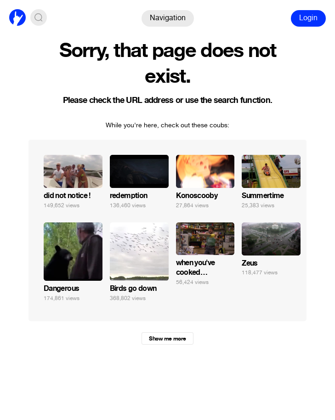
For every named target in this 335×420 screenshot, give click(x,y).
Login (308, 18)
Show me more (167, 338)
